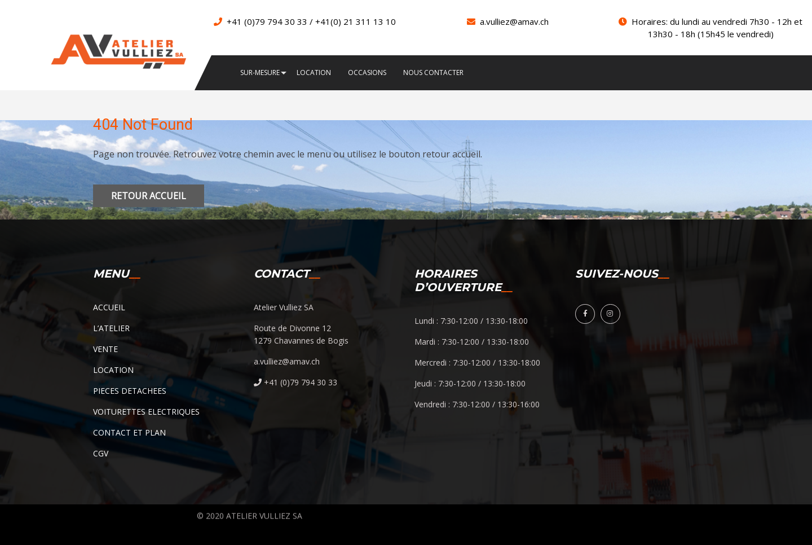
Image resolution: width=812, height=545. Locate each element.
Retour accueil (148, 196)
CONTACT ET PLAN (129, 432)
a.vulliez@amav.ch (514, 21)
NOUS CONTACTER (433, 73)
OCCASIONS (367, 73)
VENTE (105, 349)
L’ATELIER (111, 328)
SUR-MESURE (260, 73)
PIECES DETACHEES (129, 390)
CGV (100, 453)
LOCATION (314, 73)
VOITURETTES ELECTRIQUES (146, 411)
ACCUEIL (109, 307)
